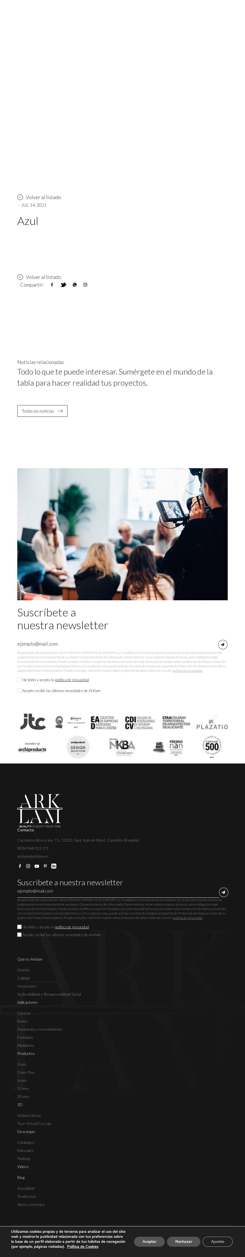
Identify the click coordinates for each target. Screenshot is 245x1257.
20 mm (23, 1096)
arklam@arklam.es (32, 856)
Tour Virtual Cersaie (34, 1123)
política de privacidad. (188, 670)
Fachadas (25, 1037)
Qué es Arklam (29, 959)
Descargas (26, 1131)
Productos (26, 1053)
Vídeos (23, 1166)
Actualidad (26, 1188)
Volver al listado (39, 197)
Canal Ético (161, 1236)
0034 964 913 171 (33, 848)
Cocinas (24, 1013)
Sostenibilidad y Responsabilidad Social (49, 994)
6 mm (21, 1080)
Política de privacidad (87, 1236)
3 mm (21, 1064)
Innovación (26, 986)
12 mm (23, 1088)
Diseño (23, 970)
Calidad (23, 978)
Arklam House (29, 1115)
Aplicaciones (27, 1002)
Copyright (25, 1236)
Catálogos (25, 1142)
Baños (22, 1021)
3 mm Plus (26, 1072)
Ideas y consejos (31, 1204)
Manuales (25, 1150)
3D (20, 1104)
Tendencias (26, 1196)
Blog (21, 1177)
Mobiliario (25, 1045)
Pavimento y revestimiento (39, 1029)
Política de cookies (128, 1236)
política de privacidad (72, 679)
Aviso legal (51, 1236)
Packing (23, 1158)
